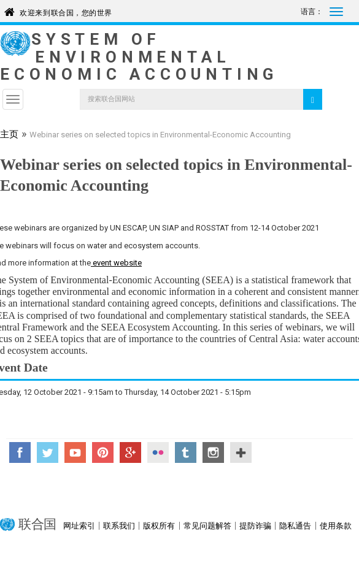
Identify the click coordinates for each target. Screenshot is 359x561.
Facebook (20, 452)
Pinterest (103, 452)
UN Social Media (241, 452)
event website (116, 262)
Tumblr (185, 452)
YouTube (75, 452)
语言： (312, 11)
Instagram (213, 452)
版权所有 (159, 526)
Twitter (47, 452)
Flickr (158, 452)
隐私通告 (295, 526)
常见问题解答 (207, 526)
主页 (9, 135)
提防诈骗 (255, 526)
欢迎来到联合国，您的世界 (66, 11)
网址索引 (79, 526)
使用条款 (336, 526)
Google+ (130, 452)
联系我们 (119, 526)
